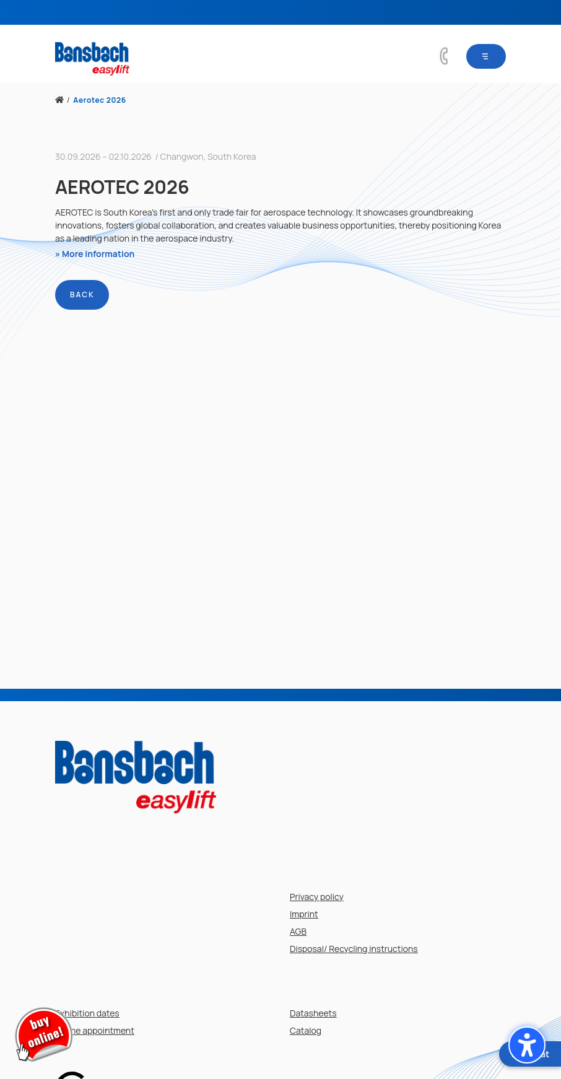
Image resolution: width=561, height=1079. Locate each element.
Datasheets (313, 1013)
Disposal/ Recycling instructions (354, 948)
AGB (298, 931)
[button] (527, 1045)
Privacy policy (317, 896)
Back (82, 294)
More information (98, 254)
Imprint (304, 914)
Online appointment (94, 1030)
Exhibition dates (87, 1013)
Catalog (305, 1030)
